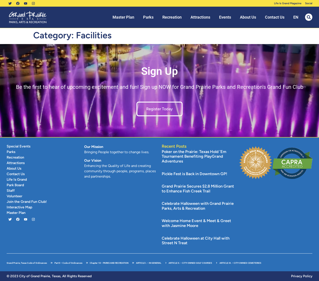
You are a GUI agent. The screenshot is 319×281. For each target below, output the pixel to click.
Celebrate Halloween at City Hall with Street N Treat (196, 241)
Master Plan (123, 17)
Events (225, 17)
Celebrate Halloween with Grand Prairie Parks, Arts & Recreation (198, 206)
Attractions (200, 17)
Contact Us (274, 17)
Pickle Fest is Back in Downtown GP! (194, 173)
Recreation (172, 17)
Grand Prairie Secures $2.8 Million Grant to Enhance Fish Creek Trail (198, 189)
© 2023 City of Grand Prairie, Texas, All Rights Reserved (49, 276)
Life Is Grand (17, 179)
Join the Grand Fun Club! (27, 202)
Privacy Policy (301, 276)
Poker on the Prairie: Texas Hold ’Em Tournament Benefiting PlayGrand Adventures (194, 156)
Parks (148, 17)
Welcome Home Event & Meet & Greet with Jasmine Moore (196, 223)
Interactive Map (19, 207)
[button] (308, 17)
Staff (11, 190)
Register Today (159, 109)
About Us (248, 17)
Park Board (15, 185)
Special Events (18, 146)
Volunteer (14, 196)
